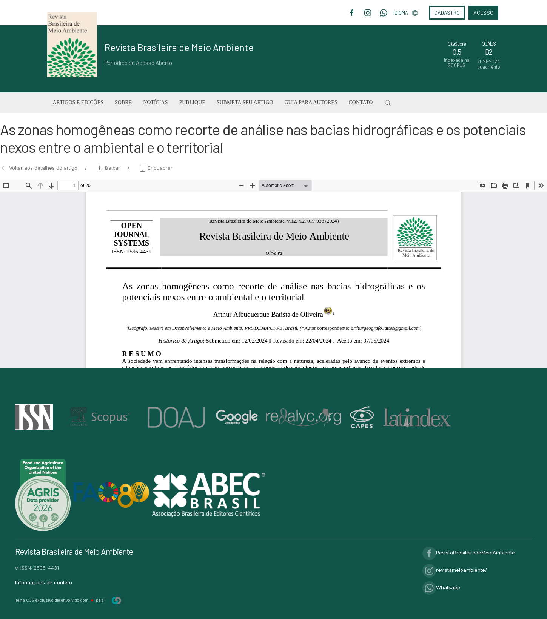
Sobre (123, 102)
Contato (360, 102)
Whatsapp (441, 587)
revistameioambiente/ (454, 570)
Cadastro (447, 12)
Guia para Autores (310, 102)
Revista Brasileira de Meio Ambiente (179, 47)
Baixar (109, 168)
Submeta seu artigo (245, 102)
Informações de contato (43, 582)
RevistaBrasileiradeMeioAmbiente (468, 553)
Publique (192, 102)
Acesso (483, 12)
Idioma (405, 13)
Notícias (155, 102)
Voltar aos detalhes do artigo (39, 168)
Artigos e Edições (78, 102)
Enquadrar (156, 168)
